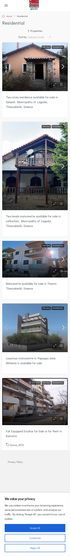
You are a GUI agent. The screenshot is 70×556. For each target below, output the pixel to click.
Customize (35, 538)
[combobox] (39, 37)
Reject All (35, 548)
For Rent (36, 383)
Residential (57, 47)
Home (9, 16)
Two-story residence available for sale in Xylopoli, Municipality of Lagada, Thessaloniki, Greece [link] (32, 102)
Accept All (35, 528)
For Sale (46, 47)
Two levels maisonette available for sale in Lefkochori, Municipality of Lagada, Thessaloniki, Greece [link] (33, 221)
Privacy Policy (15, 462)
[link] (35, 66)
